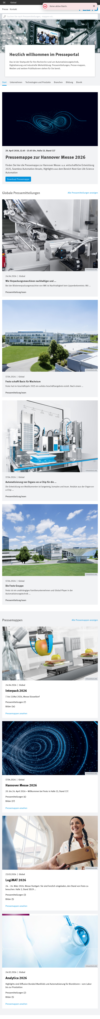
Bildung (69, 82)
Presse (5, 9)
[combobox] (50, 16)
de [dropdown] (4, 2)
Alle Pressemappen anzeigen (85, 620)
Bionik (79, 82)
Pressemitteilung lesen (15, 291)
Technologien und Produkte (38, 82)
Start (4, 82)
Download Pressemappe (18, 179)
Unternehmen (16, 82)
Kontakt (13, 9)
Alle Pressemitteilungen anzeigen (83, 192)
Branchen (58, 82)
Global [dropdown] (13, 2)
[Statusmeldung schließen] (94, 6)
